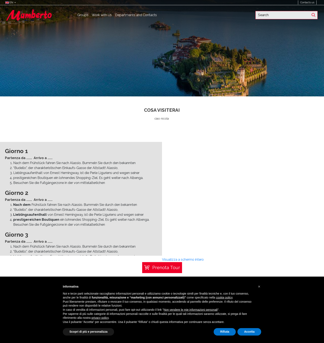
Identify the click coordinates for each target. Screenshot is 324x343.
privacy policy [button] (100, 317)
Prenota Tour (166, 267)
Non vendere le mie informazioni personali (190, 309)
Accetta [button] (249, 331)
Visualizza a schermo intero (183, 259)
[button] (9, 2)
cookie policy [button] (224, 297)
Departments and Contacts (136, 15)
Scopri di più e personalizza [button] (88, 331)
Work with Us (102, 15)
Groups (82, 15)
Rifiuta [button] (224, 331)
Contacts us (307, 2)
